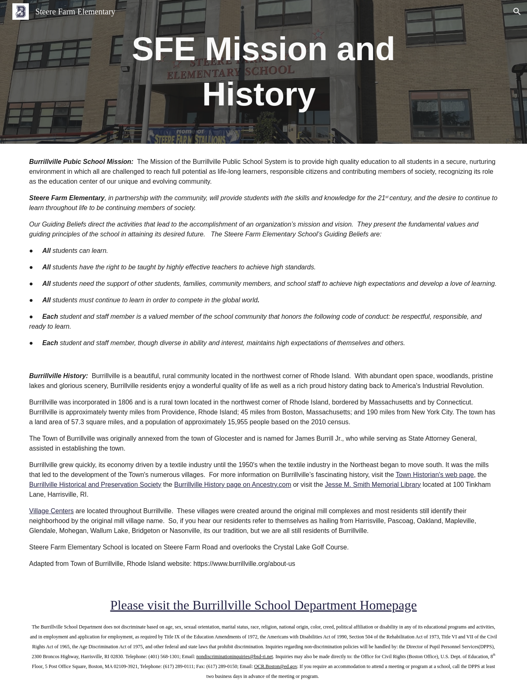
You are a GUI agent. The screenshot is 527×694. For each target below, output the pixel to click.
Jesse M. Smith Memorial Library (373, 484)
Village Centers (51, 510)
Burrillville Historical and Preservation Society (95, 484)
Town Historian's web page (435, 474)
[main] (263, 72)
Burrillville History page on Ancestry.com (232, 484)
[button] (517, 11)
